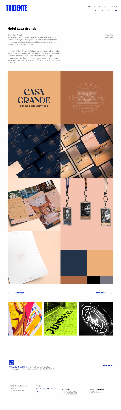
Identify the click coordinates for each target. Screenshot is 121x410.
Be (116, 10)
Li (105, 10)
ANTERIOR (16, 293)
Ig (102, 10)
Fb (95, 10)
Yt (112, 10)
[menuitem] (15, 8)
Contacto (113, 6)
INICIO (107, 365)
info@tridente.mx (96, 392)
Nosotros (102, 6)
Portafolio (91, 6)
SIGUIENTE (104, 293)
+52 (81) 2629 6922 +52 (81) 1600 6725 (69, 393)
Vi (109, 10)
